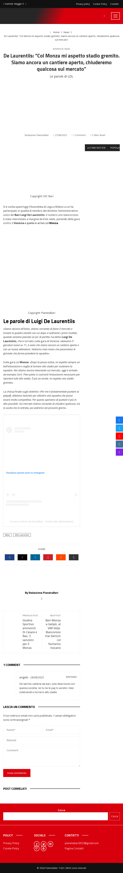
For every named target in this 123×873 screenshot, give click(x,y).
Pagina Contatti (74, 848)
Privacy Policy (11, 843)
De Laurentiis (22, 534)
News (67, 49)
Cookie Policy (11, 848)
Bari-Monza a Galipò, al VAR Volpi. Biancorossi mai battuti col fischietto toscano (53, 632)
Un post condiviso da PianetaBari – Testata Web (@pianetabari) (41, 521)
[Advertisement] (61, 106)
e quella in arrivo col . (41, 223)
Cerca (61, 810)
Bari (8, 534)
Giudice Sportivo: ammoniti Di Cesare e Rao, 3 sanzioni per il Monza (30, 632)
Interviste (58, 49)
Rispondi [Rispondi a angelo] (71, 676)
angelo (23, 677)
